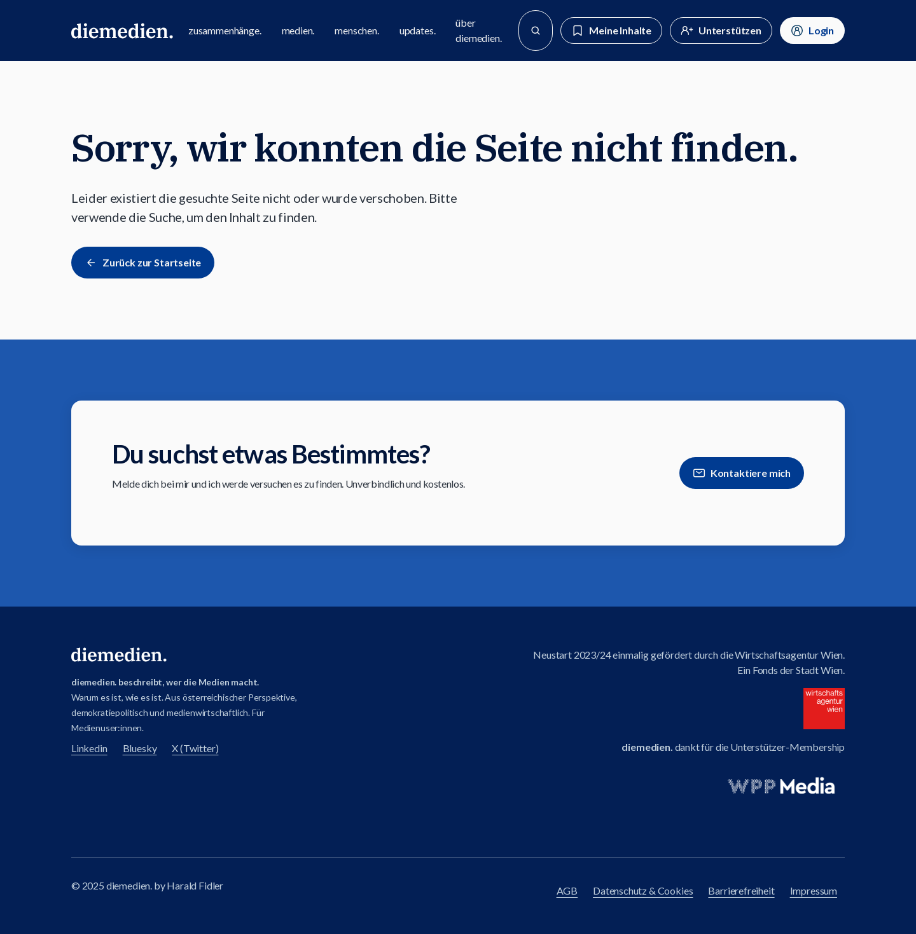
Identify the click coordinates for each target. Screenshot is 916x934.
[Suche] (535, 30)
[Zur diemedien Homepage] (122, 30)
